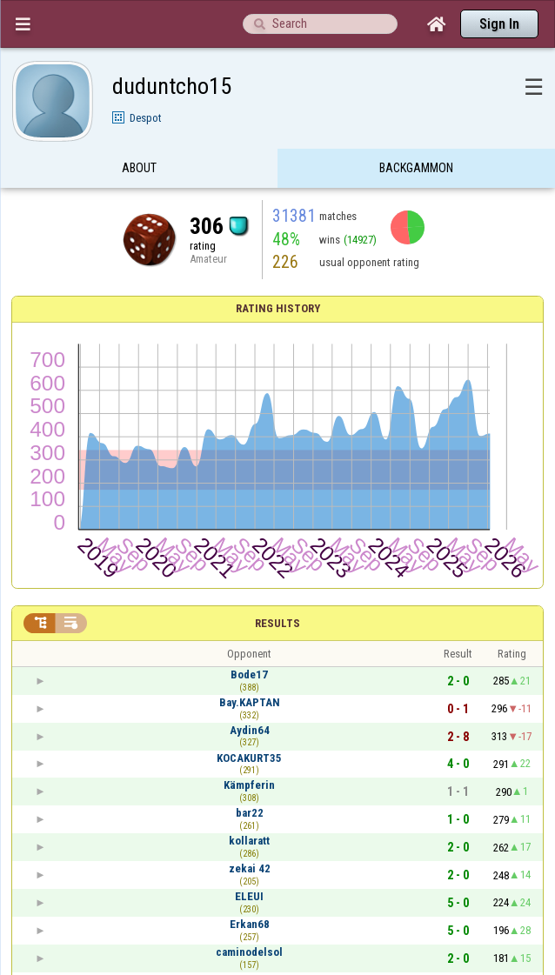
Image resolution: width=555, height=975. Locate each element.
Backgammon (416, 168)
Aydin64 (250, 730)
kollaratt (249, 840)
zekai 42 (250, 868)
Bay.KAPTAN (249, 702)
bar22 (250, 812)
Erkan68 (250, 924)
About (139, 168)
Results (277, 623)
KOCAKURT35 (249, 758)
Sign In (499, 24)
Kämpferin (249, 784)
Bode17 (249, 674)
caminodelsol (249, 951)
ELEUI (249, 896)
